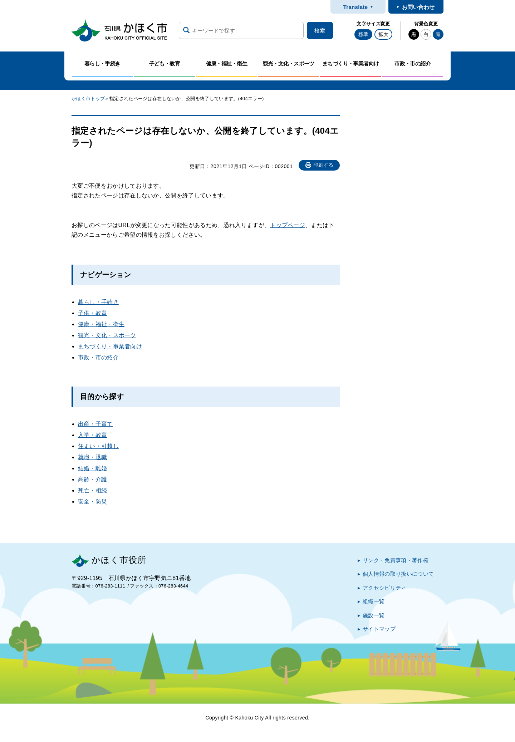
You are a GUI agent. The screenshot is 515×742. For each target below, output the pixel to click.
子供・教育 (92, 313)
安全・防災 (92, 501)
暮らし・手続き (98, 302)
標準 (363, 34)
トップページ (287, 225)
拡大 (383, 34)
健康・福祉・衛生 (101, 324)
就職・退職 (92, 457)
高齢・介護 (92, 479)
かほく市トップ (88, 98)
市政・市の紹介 (98, 357)
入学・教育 (92, 435)
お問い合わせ (418, 7)
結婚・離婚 (92, 468)
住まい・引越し (98, 446)
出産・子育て (95, 424)
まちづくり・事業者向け (110, 346)
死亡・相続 (92, 490)
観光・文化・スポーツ (107, 335)
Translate (355, 7)
